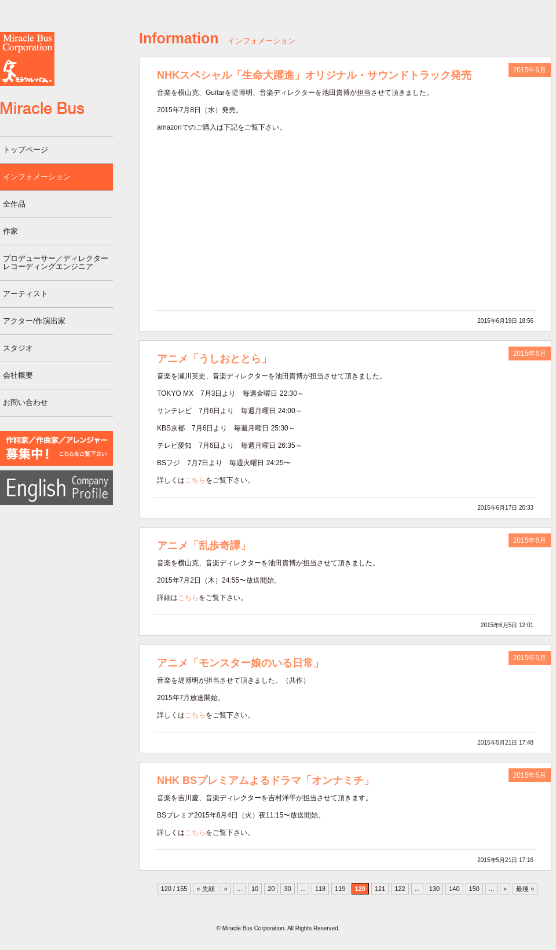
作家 (10, 231)
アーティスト (25, 293)
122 (399, 888)
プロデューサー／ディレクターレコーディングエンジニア (55, 262)
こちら (195, 480)
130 (434, 888)
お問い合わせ (25, 402)
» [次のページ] (505, 888)
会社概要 (18, 375)
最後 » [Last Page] (525, 888)
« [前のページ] (226, 888)
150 (474, 888)
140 (454, 888)
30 (287, 888)
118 (320, 888)
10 (254, 888)
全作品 (14, 204)
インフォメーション (37, 176)
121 (380, 888)
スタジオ (18, 348)
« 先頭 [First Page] (205, 888)
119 (340, 888)
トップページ (25, 149)
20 (271, 888)
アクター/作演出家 (34, 320)
